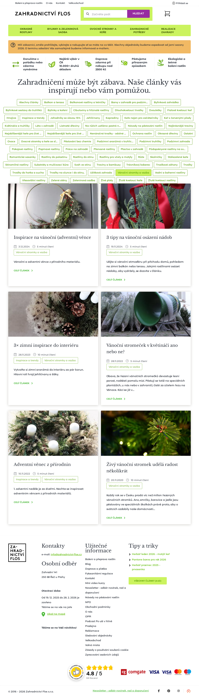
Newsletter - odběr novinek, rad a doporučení (121, 691)
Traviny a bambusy (109, 165)
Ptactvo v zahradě (132, 149)
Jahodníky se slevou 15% (65, 118)
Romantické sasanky (23, 157)
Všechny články (28, 102)
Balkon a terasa (54, 102)
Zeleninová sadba (84, 180)
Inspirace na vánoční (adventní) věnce (52, 237)
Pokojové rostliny (22, 149)
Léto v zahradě (44, 126)
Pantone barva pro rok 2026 (149, 560)
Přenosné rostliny (104, 149)
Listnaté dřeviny (69, 126)
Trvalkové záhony (167, 165)
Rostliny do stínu (83, 157)
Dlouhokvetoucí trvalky (129, 110)
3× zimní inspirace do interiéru (46, 345)
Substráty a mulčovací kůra (51, 165)
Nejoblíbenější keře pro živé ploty (24, 134)
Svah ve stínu (82, 165)
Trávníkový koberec (138, 165)
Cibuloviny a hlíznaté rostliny (91, 110)
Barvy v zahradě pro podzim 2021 (130, 102)
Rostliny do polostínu (54, 157)
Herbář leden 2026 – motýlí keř (150, 554)
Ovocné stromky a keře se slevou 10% (40, 141)
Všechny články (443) (147, 581)
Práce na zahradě (77, 149)
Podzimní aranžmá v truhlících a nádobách (116, 141)
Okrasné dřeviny (168, 134)
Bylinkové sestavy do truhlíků (24, 110)
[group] (100, 672)
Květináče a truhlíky (17, 126)
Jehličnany (93, 118)
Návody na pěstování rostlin (145, 126)
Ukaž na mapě (56, 614)
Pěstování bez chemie (77, 141)
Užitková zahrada (101, 173)
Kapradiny (112, 118)
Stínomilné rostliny (16, 165)
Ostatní (188, 134)
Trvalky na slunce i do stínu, (67, 173)
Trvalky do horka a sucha (28, 173)
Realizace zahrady (168, 31)
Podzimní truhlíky (150, 141)
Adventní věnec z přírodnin (42, 464)
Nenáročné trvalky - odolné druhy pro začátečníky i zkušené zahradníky (109, 134)
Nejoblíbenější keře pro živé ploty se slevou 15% (66, 134)
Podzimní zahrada (178, 141)
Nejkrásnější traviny (180, 126)
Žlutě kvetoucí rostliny (162, 180)
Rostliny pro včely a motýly (116, 157)
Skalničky (156, 157)
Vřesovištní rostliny (33, 180)
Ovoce (11, 141)
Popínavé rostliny (49, 149)
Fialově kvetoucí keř (179, 110)
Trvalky (187, 165)
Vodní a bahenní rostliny (170, 173)
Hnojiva (11, 118)
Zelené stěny (59, 180)
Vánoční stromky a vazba (133, 173)
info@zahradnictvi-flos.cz (66, 554)
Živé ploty (107, 180)
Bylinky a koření (57, 110)
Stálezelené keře (178, 157)
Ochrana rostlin (142, 134)
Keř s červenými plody (177, 118)
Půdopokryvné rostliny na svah (168, 149)
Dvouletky (155, 110)
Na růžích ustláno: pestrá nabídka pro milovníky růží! (104, 126)
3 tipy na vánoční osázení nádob (139, 237)
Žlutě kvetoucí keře (130, 180)
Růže (141, 157)
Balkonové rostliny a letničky (87, 102)
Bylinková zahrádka (166, 102)
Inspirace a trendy (33, 118)
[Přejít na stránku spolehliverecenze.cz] (76, 672)
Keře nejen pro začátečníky (141, 118)
